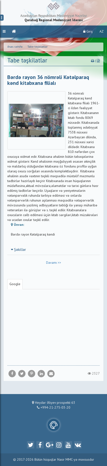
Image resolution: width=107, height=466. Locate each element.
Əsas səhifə (15, 46)
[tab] (53, 250)
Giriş (88, 31)
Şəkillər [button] (18, 250)
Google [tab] (14, 284)
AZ (101, 31)
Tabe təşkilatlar (37, 46)
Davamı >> (53, 262)
